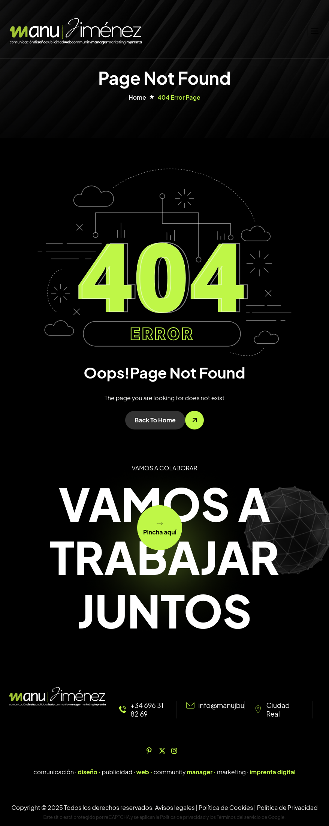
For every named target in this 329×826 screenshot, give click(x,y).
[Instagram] (176, 750)
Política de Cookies (226, 807)
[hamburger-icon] (314, 31)
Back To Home (155, 420)
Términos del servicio (239, 817)
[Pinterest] (152, 750)
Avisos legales (174, 807)
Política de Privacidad (287, 807)
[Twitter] (164, 750)
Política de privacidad (183, 817)
